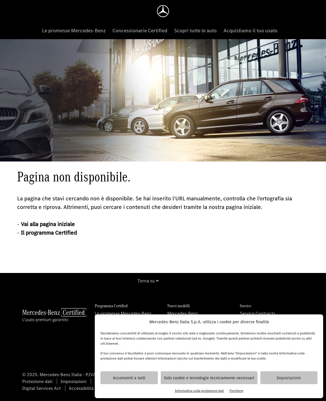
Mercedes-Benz (182, 313)
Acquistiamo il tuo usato (250, 30)
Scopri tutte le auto (195, 30)
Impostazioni (289, 378)
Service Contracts (257, 313)
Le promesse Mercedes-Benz (74, 30)
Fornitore (236, 390)
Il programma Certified (49, 233)
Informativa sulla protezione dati (199, 390)
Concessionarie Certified (139, 30)
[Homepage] (163, 11)
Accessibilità (81, 388)
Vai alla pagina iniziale (48, 224)
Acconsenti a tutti (129, 378)
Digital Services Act (41, 388)
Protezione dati (37, 381)
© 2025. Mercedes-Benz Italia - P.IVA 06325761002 (73, 375)
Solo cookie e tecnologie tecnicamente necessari (209, 378)
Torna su (148, 281)
